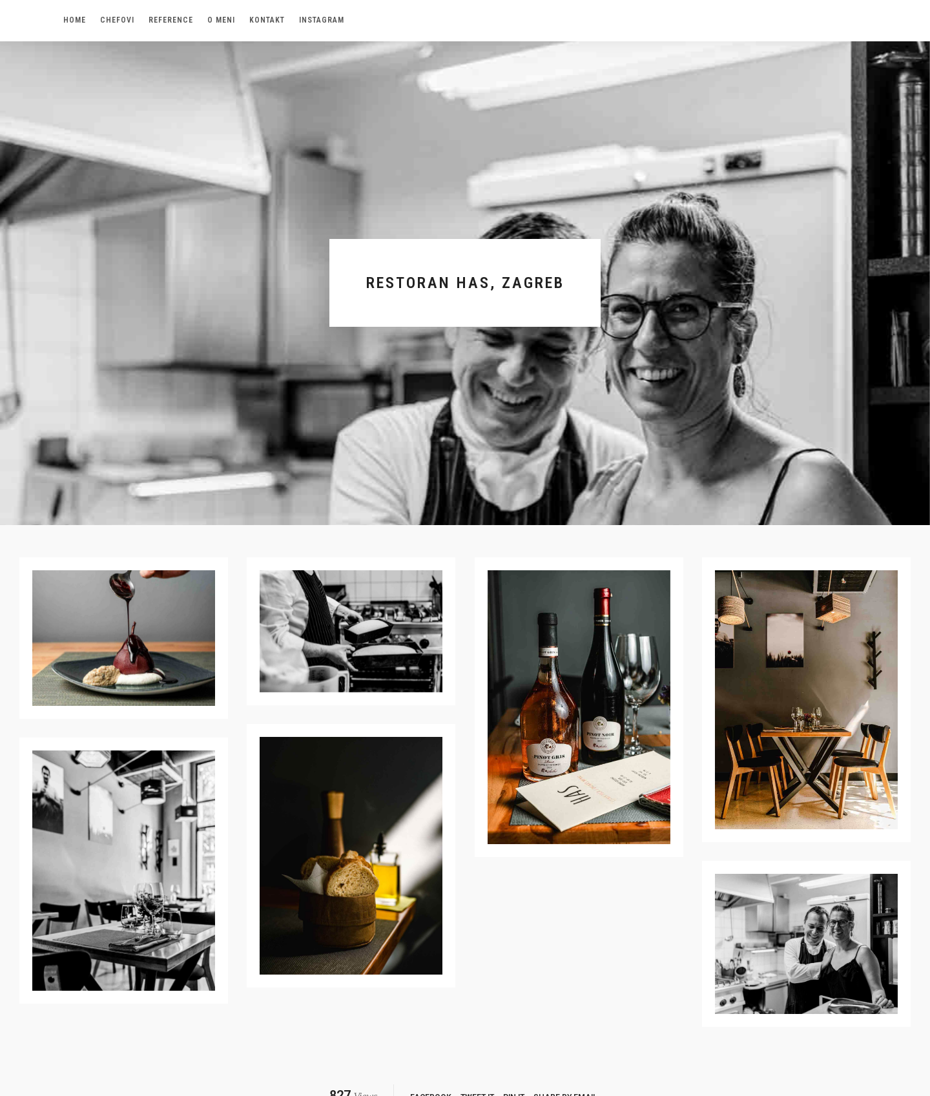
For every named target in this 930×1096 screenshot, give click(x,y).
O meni (221, 20)
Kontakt (267, 20)
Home (74, 20)
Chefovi (117, 20)
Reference (171, 20)
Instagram (321, 20)
